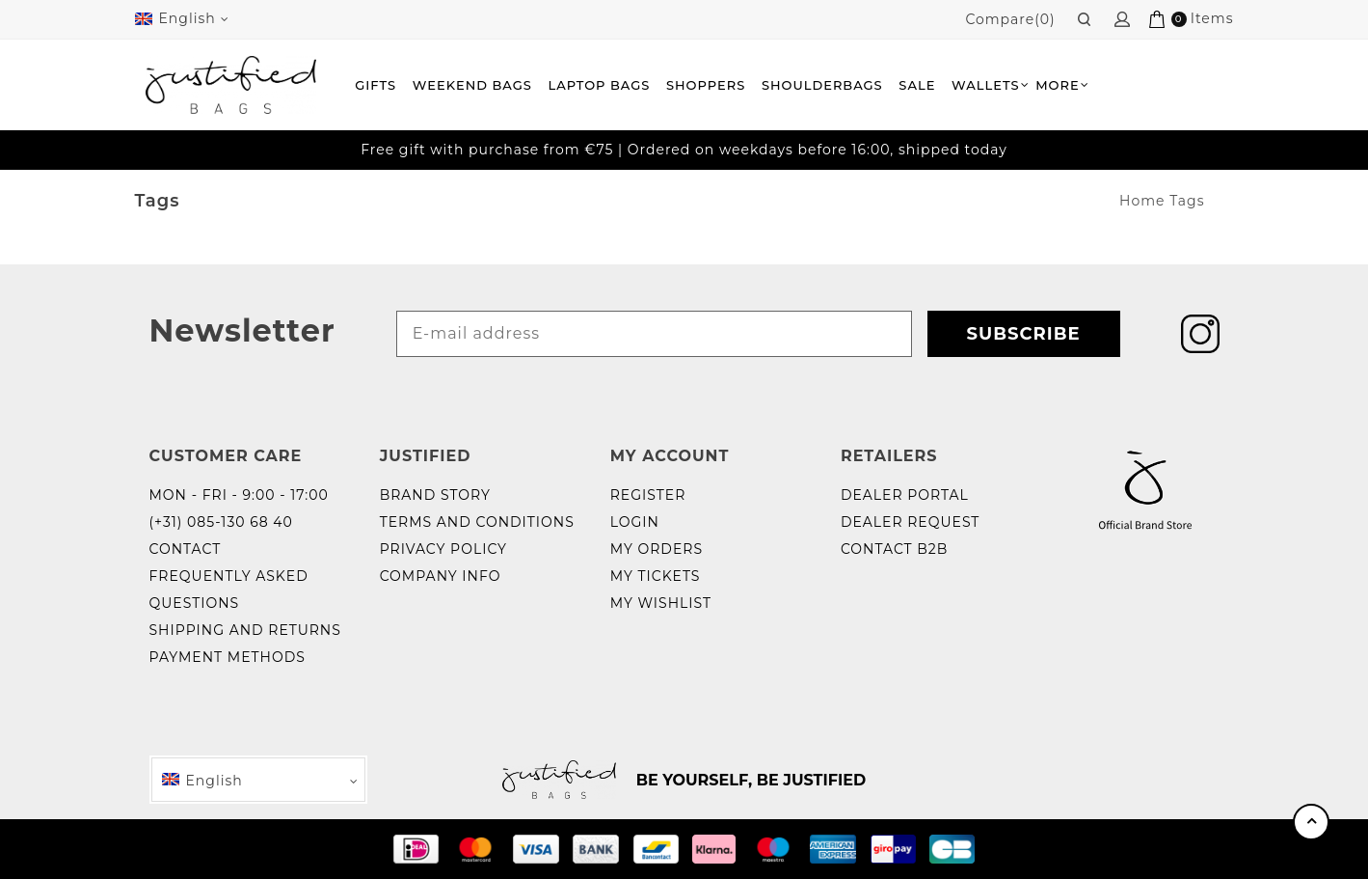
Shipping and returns (245, 630)
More (1057, 85)
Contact (185, 549)
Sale (917, 85)
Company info (440, 576)
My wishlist (660, 603)
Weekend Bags (472, 85)
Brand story (435, 495)
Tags (1186, 200)
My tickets (655, 576)
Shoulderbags (822, 85)
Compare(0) (1010, 19)
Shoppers (705, 85)
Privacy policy (443, 549)
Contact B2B (895, 549)
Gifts (375, 85)
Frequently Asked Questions (228, 589)
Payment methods (227, 657)
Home (1142, 200)
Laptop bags (600, 85)
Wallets (985, 85)
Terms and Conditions (477, 522)
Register (648, 495)
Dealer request (910, 522)
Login (634, 522)
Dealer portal (905, 495)
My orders (656, 549)
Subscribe (1024, 333)
